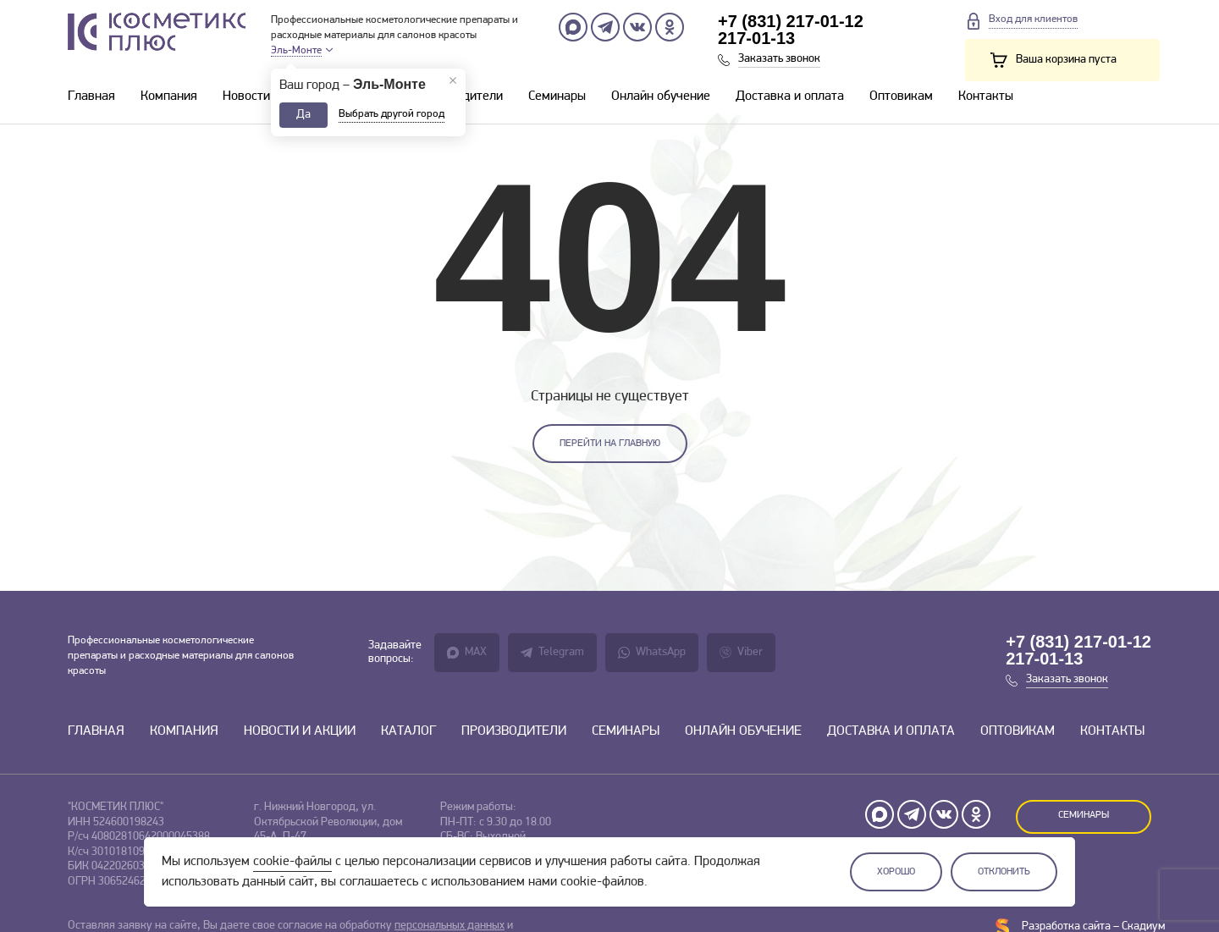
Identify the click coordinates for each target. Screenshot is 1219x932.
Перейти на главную (610, 443)
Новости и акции (270, 96)
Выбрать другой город (391, 113)
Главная (91, 96)
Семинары (557, 96)
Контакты (985, 96)
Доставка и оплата (790, 96)
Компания (169, 96)
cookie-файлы (292, 862)
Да (303, 114)
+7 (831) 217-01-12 (790, 21)
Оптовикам (901, 96)
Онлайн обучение (660, 96)
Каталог (408, 731)
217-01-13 (756, 38)
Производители (513, 731)
